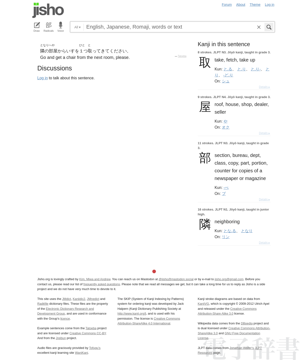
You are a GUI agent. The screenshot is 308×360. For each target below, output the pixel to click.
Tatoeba (182, 56)
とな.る (230, 230)
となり (247, 230)
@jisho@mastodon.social (176, 279)
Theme (255, 4)
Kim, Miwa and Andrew (94, 279)
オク (226, 127)
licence (65, 318)
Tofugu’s (94, 348)
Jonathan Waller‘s (242, 348)
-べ (226, 187)
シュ (226, 81)
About (240, 4)
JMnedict (93, 299)
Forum (227, 4)
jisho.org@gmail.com (229, 279)
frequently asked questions (101, 284)
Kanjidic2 (79, 299)
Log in (269, 4)
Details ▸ (264, 87)
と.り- (256, 69)
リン (226, 236)
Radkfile (42, 303)
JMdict (66, 299)
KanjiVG (203, 303)
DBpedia (247, 323)
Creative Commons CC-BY (88, 333)
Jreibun (61, 338)
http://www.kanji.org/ (131, 313)
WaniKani (81, 352)
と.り (241, 69)
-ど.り (228, 75)
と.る (228, 69)
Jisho (48, 10)
